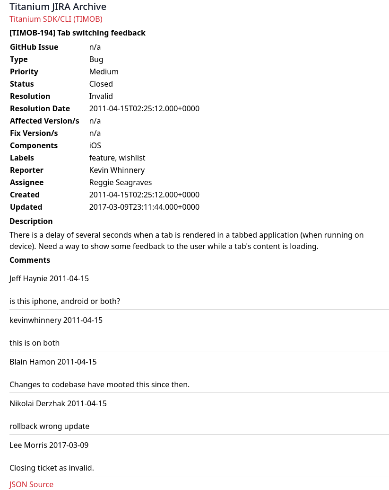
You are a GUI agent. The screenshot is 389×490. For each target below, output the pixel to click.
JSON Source (31, 484)
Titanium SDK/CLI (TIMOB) (56, 19)
